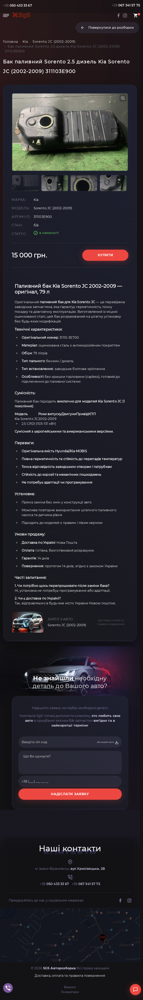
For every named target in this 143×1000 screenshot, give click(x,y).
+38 (17, 5)
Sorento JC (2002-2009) (67, 625)
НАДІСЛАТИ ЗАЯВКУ (70, 794)
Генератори (70, 992)
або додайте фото (108, 742)
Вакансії (70, 987)
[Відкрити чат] (135, 989)
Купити (105, 255)
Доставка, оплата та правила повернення (110, 622)
